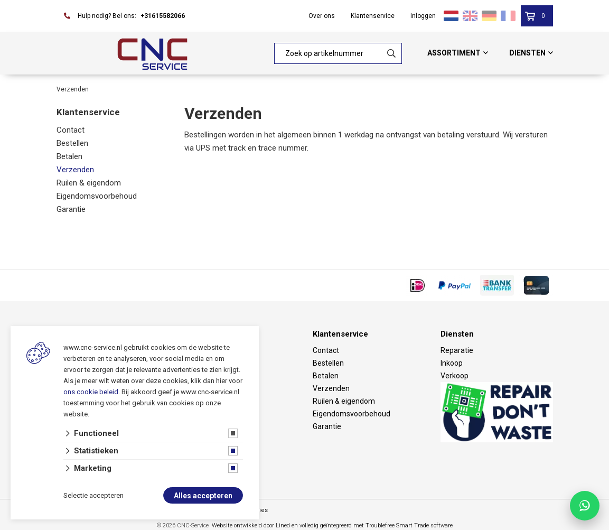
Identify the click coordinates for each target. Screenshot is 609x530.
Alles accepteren (203, 496)
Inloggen (423, 16)
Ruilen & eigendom (89, 183)
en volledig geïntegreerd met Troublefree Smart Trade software (372, 525)
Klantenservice (373, 16)
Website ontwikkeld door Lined (251, 525)
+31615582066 (162, 16)
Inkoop (452, 363)
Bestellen (72, 143)
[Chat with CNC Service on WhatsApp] (584, 505)
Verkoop (455, 375)
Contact (71, 130)
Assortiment (454, 53)
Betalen (69, 156)
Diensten (527, 53)
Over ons (321, 16)
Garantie (71, 209)
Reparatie (457, 350)
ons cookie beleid (90, 392)
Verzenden (75, 169)
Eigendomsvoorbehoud (97, 196)
